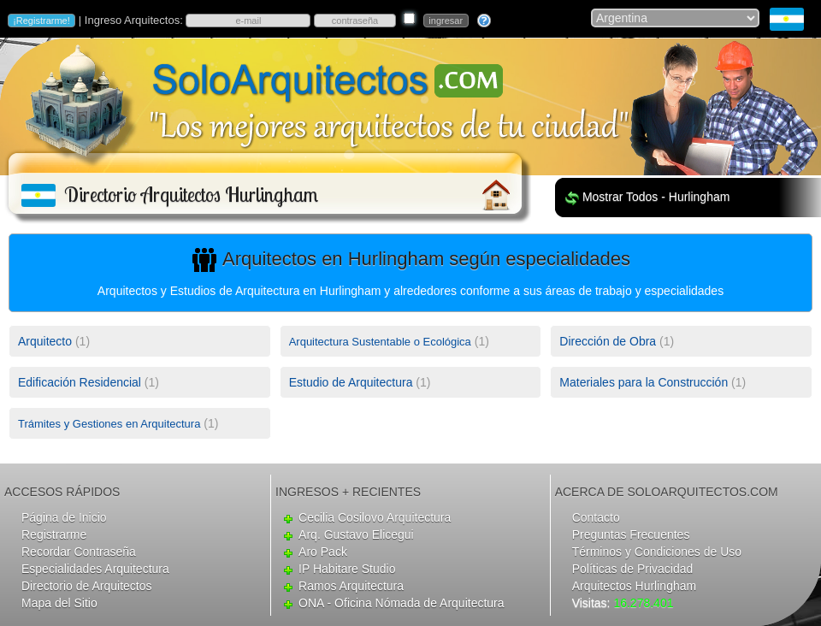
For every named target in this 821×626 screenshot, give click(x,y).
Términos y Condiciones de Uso (656, 551)
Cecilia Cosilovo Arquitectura (374, 517)
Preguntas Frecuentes (631, 534)
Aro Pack (322, 551)
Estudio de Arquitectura (351, 382)
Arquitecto (45, 341)
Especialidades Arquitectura (95, 569)
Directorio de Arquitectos (86, 586)
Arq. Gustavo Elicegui (356, 534)
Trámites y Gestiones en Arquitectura (109, 423)
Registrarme (53, 534)
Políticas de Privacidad (633, 569)
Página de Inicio (64, 517)
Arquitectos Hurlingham (634, 586)
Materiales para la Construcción (643, 382)
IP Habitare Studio (346, 569)
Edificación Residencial (79, 382)
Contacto (596, 517)
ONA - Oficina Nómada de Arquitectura (401, 603)
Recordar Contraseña (78, 551)
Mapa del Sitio (59, 603)
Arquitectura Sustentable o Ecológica (380, 341)
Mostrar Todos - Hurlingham (655, 197)
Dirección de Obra (607, 341)
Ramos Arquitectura (351, 586)
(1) (54, 341)
